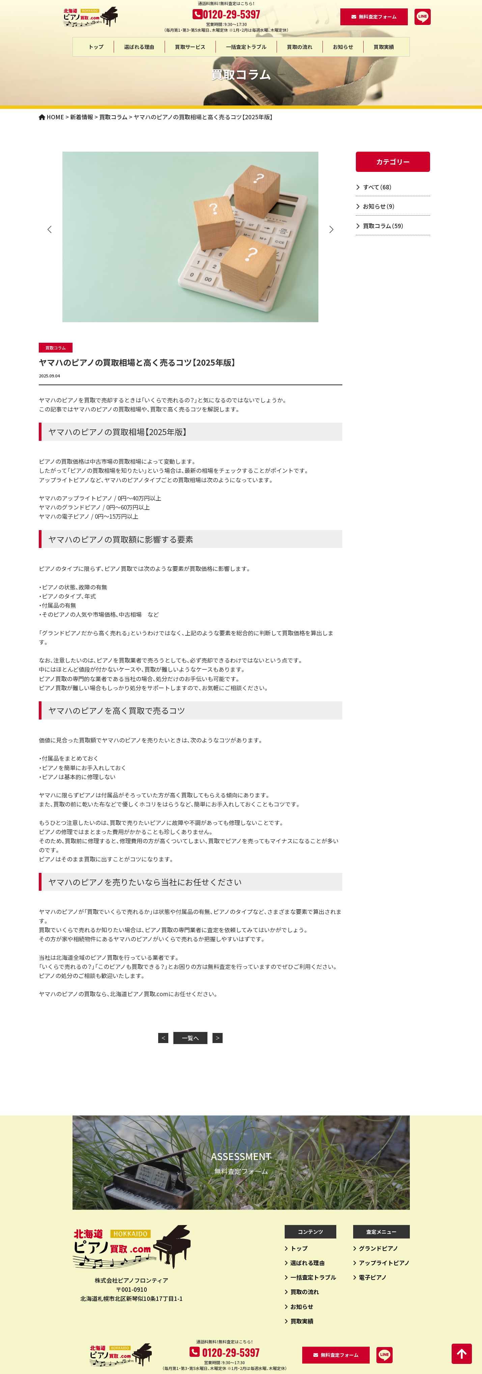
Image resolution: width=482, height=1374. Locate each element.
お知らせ (343, 46)
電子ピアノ (373, 1277)
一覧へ (190, 1038)
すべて (377, 187)
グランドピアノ (378, 1248)
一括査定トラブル (246, 46)
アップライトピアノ (384, 1262)
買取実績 (384, 46)
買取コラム (56, 347)
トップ (96, 46)
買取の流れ (299, 46)
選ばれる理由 (139, 46)
